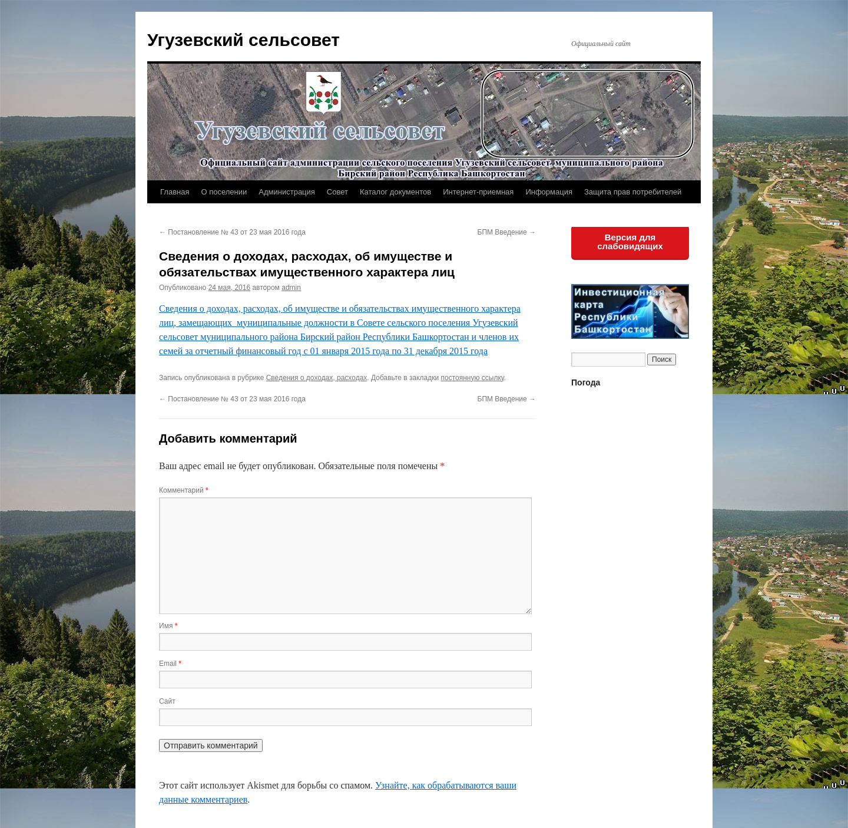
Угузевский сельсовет (243, 40)
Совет (337, 191)
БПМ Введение (507, 232)
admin (291, 287)
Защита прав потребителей (632, 191)
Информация (548, 191)
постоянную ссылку (472, 378)
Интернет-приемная (478, 191)
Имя (168, 626)
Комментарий (183, 490)
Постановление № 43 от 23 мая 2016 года (232, 232)
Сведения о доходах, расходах (316, 378)
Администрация (287, 191)
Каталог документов (395, 191)
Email (170, 663)
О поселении (224, 191)
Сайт (167, 701)
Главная (174, 191)
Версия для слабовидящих (630, 241)
